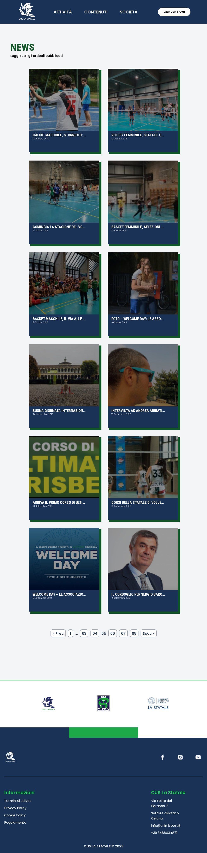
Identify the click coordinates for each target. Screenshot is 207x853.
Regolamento (15, 822)
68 (134, 633)
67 (123, 633)
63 (84, 633)
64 (95, 633)
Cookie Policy (15, 815)
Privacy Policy (15, 808)
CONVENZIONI (174, 12)
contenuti (95, 12)
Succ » (149, 633)
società (128, 12)
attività (63, 12)
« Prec (58, 633)
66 (112, 633)
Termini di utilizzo (17, 800)
